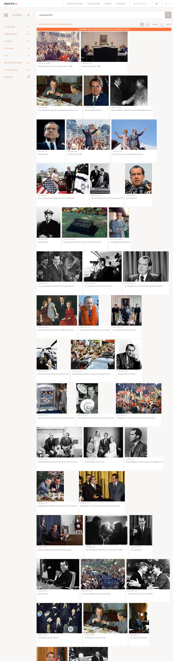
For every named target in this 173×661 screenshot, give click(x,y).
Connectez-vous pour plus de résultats (104, 29)
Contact (121, 4)
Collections (93, 4)
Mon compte (139, 4)
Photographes (75, 4)
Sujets (108, 4)
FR (166, 4)
